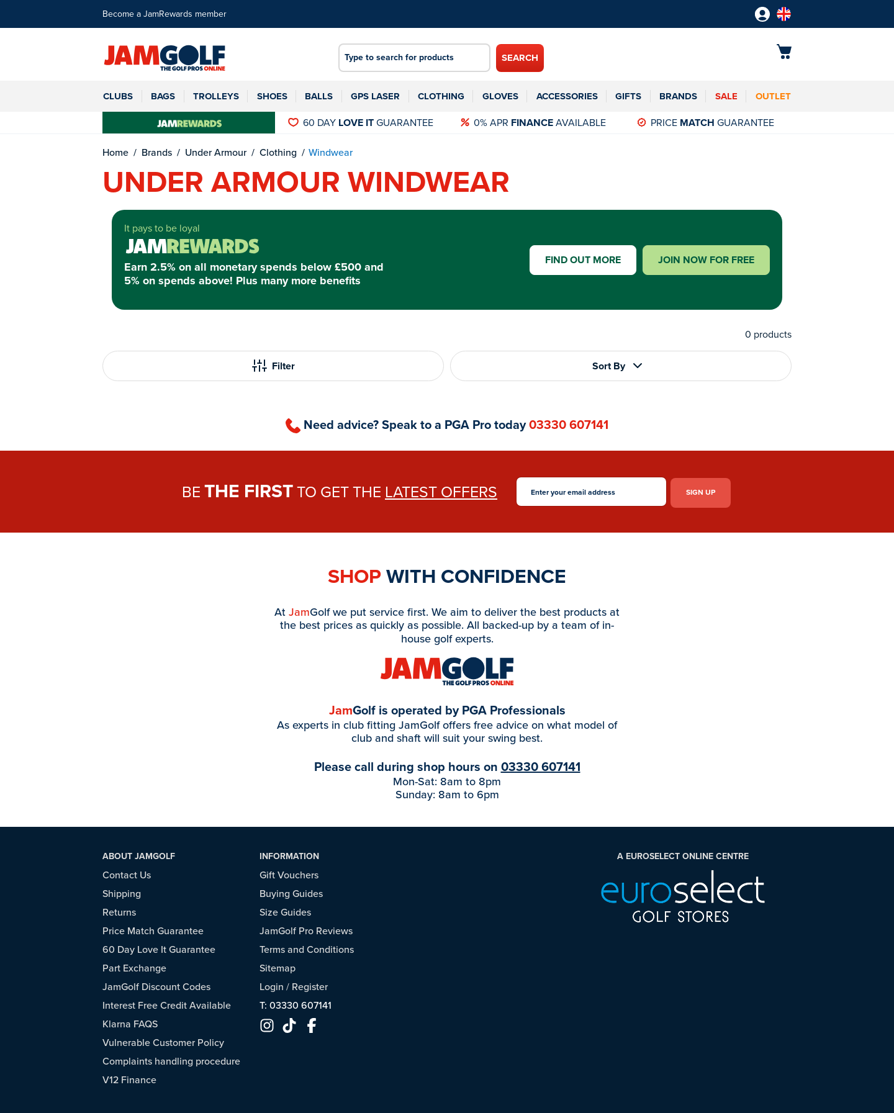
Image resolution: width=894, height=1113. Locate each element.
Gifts (628, 96)
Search (520, 58)
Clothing (441, 96)
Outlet (773, 96)
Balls (319, 96)
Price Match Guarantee (153, 929)
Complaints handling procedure (171, 1059)
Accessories (567, 96)
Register (310, 985)
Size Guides (285, 910)
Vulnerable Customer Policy (163, 1041)
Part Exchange (134, 966)
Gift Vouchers (289, 873)
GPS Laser (375, 96)
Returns (119, 910)
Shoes (272, 96)
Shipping (121, 892)
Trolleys (216, 96)
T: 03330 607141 (296, 1003)
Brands (678, 96)
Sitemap (278, 966)
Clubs (118, 96)
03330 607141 (568, 424)
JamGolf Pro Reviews (306, 929)
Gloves (500, 96)
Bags (163, 96)
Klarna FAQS (130, 1022)
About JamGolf (138, 853)
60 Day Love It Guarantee (158, 947)
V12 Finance (129, 1078)
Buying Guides (291, 892)
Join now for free (706, 260)
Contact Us (126, 873)
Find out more (583, 260)
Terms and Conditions (307, 947)
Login (272, 985)
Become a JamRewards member (164, 13)
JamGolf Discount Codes (156, 985)
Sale (726, 96)
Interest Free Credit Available (166, 1003)
